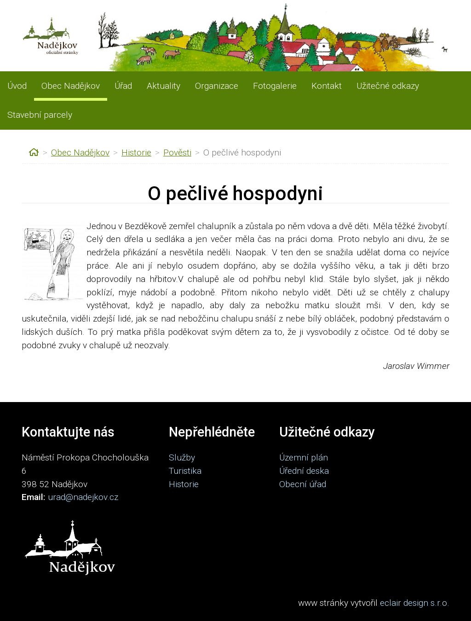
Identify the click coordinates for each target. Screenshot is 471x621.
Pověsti (177, 152)
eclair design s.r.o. (414, 603)
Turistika (185, 471)
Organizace (216, 85)
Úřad (123, 85)
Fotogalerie (275, 85)
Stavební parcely (39, 114)
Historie (136, 152)
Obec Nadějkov (70, 85)
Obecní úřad (302, 484)
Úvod (17, 85)
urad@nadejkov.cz (83, 497)
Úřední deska (304, 471)
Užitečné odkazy (387, 85)
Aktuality (163, 85)
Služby (182, 457)
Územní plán (303, 457)
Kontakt (326, 85)
